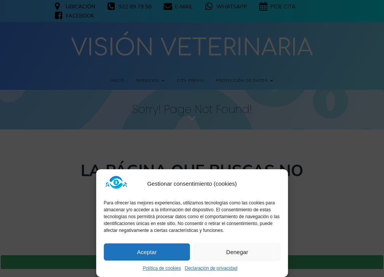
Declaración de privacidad (211, 268)
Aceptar (147, 252)
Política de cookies (162, 268)
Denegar (237, 252)
